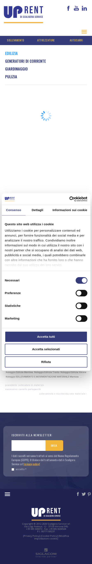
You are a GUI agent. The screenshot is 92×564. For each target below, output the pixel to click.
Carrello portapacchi (30, 389)
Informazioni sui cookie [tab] (69, 210)
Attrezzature (46, 40)
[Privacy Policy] (31, 535)
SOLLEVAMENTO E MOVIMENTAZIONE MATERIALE (62, 394)
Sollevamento (15, 40)
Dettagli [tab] (37, 210)
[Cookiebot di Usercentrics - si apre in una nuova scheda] (69, 199)
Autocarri (76, 40)
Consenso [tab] (13, 210)
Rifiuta (46, 362)
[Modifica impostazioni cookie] (51, 537)
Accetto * (19, 469)
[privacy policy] (31, 464)
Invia (54, 445)
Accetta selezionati (46, 349)
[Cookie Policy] (49, 535)
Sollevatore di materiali (31, 385)
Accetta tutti (46, 336)
